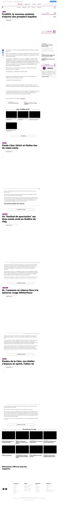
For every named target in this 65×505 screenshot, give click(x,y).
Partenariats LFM (27, 491)
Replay (34, 4)
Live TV (40, 4)
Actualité (19, 7)
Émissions (24, 7)
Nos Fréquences (48, 490)
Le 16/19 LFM (37, 490)
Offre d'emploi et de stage (50, 491)
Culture (14, 493)
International (15, 491)
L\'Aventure (37, 492)
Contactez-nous (9, 1)
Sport (14, 494)
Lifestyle (33, 7)
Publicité (4, 1)
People (47, 489)
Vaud (14, 489)
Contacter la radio (27, 489)
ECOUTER (20, 4)
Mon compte (53, 1)
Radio (29, 7)
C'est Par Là (37, 489)
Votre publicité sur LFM (50, 492)
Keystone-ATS (8, 152)
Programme (27, 4)
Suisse (14, 490)
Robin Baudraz (8, 20)
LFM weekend (37, 491)
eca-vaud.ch (23, 98)
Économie (14, 492)
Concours (39, 7)
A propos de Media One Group (18, 1)
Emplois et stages (27, 490)
